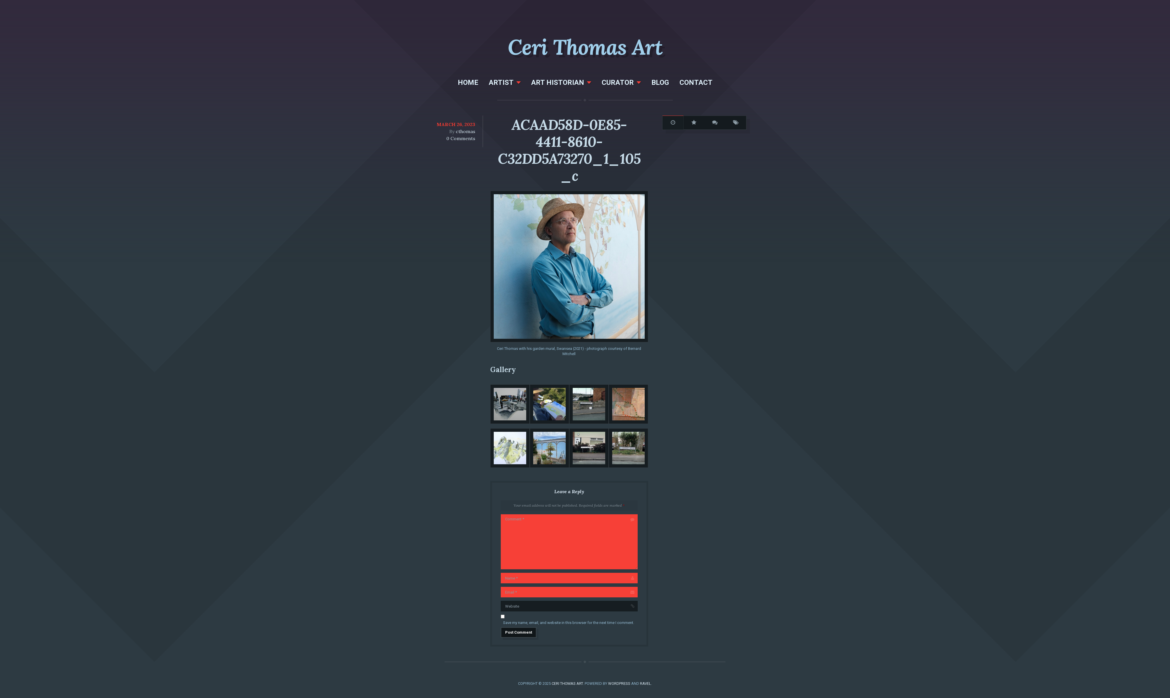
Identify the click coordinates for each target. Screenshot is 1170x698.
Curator (618, 82)
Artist (501, 82)
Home (468, 82)
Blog (660, 82)
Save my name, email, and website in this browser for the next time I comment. (568, 622)
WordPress (619, 683)
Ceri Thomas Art (585, 47)
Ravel (645, 683)
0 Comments (460, 138)
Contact (696, 82)
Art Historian (557, 82)
